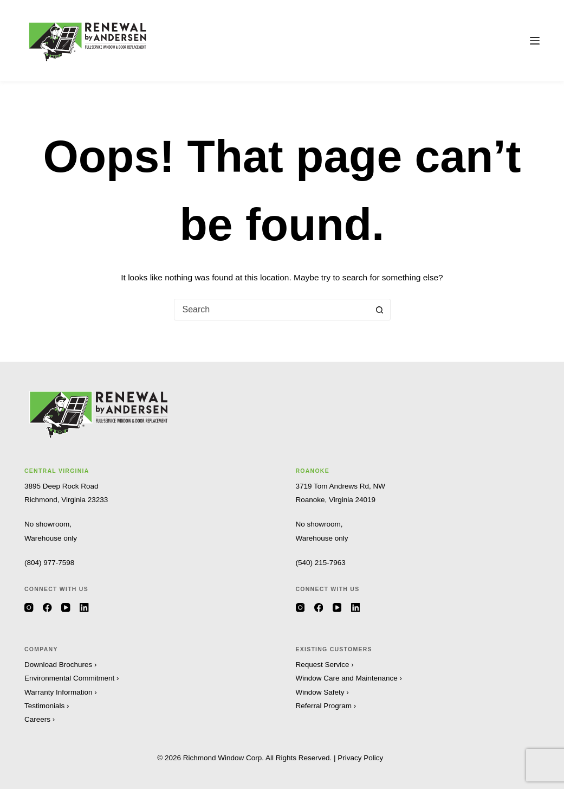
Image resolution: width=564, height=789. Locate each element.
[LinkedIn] (84, 607)
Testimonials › (46, 706)
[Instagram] (29, 607)
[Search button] (379, 309)
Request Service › (325, 664)
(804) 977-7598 (49, 563)
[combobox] (271, 309)
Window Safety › (322, 692)
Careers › (39, 719)
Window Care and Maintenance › (349, 678)
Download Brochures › (60, 664)
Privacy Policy (360, 758)
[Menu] (535, 41)
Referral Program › (326, 706)
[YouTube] (65, 607)
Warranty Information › (60, 692)
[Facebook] (47, 607)
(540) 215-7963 (321, 563)
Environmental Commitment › (71, 678)
